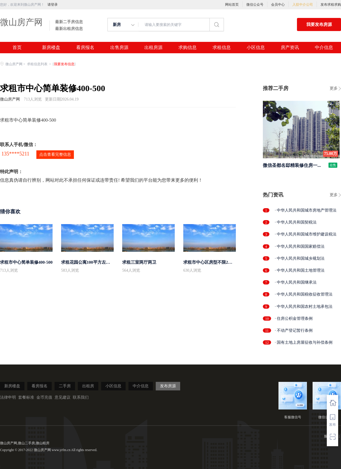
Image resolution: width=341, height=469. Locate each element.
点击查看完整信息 (55, 154)
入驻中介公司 (302, 5)
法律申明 (8, 397)
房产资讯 (290, 47)
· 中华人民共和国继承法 (296, 282)
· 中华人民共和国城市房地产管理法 (305, 210)
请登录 (52, 5)
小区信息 (256, 47)
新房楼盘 (51, 47)
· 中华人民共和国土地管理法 (300, 270)
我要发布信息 (64, 64)
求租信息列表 (37, 64)
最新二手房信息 (69, 22)
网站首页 (232, 5)
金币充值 (44, 397)
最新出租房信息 (69, 29)
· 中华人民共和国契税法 (296, 222)
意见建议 (62, 397)
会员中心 (278, 5)
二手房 (65, 386)
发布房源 (168, 386)
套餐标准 (26, 397)
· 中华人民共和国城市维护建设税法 (305, 234)
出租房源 (153, 47)
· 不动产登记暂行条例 (294, 330)
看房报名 (85, 47)
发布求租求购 (331, 5)
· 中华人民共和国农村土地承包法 (303, 306)
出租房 (88, 386)
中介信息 (324, 47)
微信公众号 (254, 5)
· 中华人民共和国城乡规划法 (300, 258)
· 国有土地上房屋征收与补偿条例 (303, 342)
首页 (17, 47)
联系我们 (81, 397)
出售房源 (119, 47)
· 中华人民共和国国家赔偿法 (300, 246)
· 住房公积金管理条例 (294, 318)
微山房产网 (21, 22)
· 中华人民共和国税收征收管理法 (303, 294)
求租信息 (222, 47)
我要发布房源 (319, 24)
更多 (334, 88)
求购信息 (187, 47)
